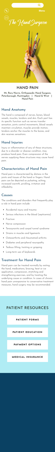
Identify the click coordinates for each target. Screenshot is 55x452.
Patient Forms (27, 320)
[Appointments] (6, 10)
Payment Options (27, 345)
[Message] (6, 18)
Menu (44, 11)
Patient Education (27, 332)
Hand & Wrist (42, 96)
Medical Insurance (27, 357)
